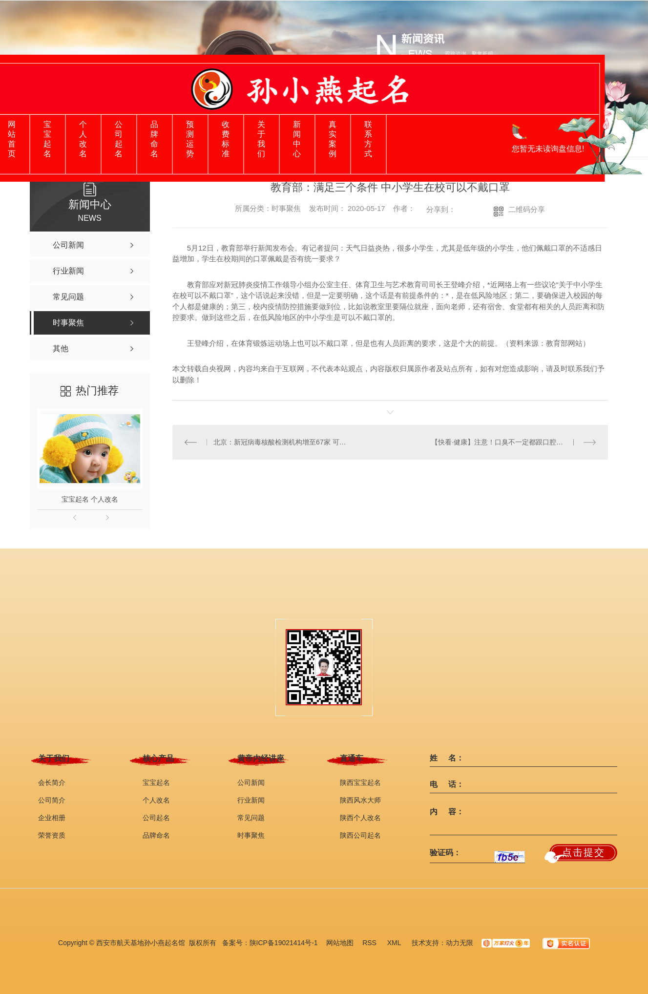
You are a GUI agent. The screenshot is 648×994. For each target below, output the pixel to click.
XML (395, 943)
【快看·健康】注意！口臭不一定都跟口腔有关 (500, 442)
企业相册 (51, 818)
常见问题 (251, 818)
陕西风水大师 (360, 800)
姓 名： (447, 758)
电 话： (447, 784)
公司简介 (51, 800)
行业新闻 (251, 800)
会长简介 (51, 782)
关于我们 (261, 139)
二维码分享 (526, 209)
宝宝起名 (47, 139)
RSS (370, 943)
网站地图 (340, 943)
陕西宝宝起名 (360, 782)
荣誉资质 (51, 835)
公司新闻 (251, 782)
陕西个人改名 (360, 818)
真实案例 (332, 139)
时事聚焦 (251, 835)
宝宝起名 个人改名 (90, 499)
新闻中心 (297, 139)
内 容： (447, 812)
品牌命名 (154, 139)
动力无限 (459, 943)
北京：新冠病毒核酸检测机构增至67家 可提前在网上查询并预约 (281, 442)
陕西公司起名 (360, 835)
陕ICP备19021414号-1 (284, 943)
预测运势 (190, 139)
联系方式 (368, 139)
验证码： (445, 853)
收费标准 (226, 139)
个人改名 (83, 139)
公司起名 (119, 139)
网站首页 (12, 139)
